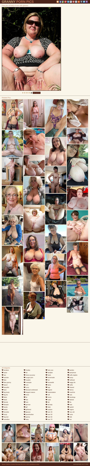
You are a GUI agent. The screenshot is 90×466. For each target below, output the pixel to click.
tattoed (71, 399)
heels (48, 375)
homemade (50, 377)
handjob (49, 372)
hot (48, 380)
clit (25, 372)
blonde (5, 402)
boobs (5, 407)
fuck (26, 402)
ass (4, 375)
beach (5, 385)
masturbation (51, 392)
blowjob (5, 404)
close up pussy (29, 375)
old (47, 402)
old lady (49, 404)
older (48, 407)
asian (4, 372)
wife (70, 417)
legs (48, 387)
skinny (70, 390)
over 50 (49, 414)
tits (69, 402)
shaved (71, 387)
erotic (26, 395)
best (4, 390)
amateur (5, 370)
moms (48, 397)
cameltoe (5, 419)
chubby (27, 370)
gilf (26, 407)
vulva (70, 414)
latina (48, 385)
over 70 (49, 419)
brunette (5, 412)
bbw (4, 380)
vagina (71, 409)
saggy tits (71, 382)
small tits (71, 392)
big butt (5, 417)
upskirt (71, 407)
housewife (50, 382)
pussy (70, 377)
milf (48, 395)
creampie (27, 382)
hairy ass (49, 370)
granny (27, 417)
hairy (26, 419)
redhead (71, 380)
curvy (26, 387)
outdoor (49, 409)
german (27, 404)
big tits (5, 395)
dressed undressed (31, 390)
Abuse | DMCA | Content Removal (11, 464)
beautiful (5, 387)
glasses (27, 412)
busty (4, 414)
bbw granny (6, 382)
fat (25, 397)
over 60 (49, 417)
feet (26, 399)
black (4, 399)
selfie (70, 385)
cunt (26, 385)
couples (27, 380)
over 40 (49, 412)
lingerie (49, 390)
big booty (5, 392)
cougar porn (28, 377)
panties (71, 370)
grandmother (29, 414)
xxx (70, 419)
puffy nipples (72, 375)
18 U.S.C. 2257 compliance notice (30, 464)
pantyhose (72, 372)
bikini (4, 397)
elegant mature (29, 392)
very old (71, 412)
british (4, 409)
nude (48, 399)
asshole (5, 377)
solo (70, 395)
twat (70, 404)
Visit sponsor (36, 93)
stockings (71, 397)
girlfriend (27, 409)
